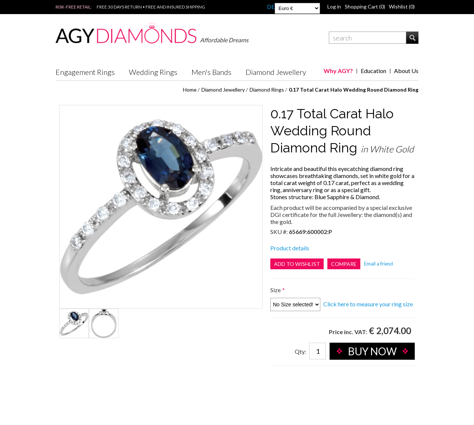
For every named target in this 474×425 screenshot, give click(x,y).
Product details (289, 247)
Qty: (300, 351)
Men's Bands (211, 71)
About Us (406, 70)
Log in (334, 6)
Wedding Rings (153, 71)
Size (276, 289)
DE (271, 6)
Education (373, 70)
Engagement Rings (85, 71)
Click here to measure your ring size (368, 303)
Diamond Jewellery (276, 71)
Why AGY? (338, 70)
